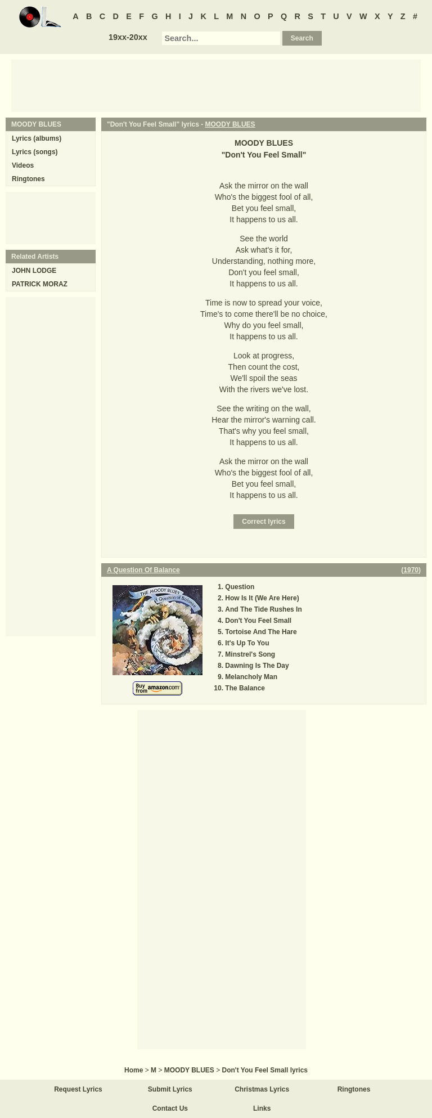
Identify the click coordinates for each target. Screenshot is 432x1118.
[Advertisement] (216, 85)
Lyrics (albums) (36, 138)
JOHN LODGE (34, 271)
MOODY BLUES (230, 124)
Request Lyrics (78, 1089)
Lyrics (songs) (35, 152)
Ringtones (28, 179)
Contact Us (170, 1108)
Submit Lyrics (170, 1089)
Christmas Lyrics (262, 1089)
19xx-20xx (128, 37)
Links (262, 1108)
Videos (23, 165)
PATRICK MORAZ (40, 284)
